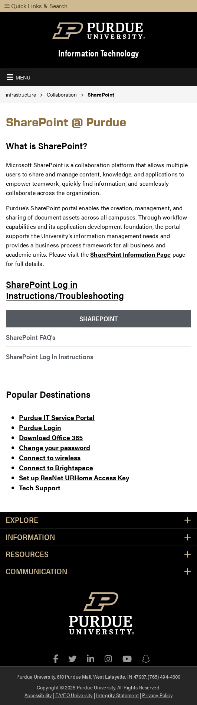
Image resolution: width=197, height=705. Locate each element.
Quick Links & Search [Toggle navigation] (36, 5)
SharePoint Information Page (130, 254)
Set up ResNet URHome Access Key (74, 477)
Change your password (54, 447)
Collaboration (62, 94)
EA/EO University (74, 695)
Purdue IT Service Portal (57, 417)
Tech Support (39, 487)
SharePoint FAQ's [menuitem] (30, 337)
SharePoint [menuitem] (98, 318)
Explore (22, 520)
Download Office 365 (51, 437)
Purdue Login (40, 427)
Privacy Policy (157, 695)
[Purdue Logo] (98, 30)
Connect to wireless (50, 457)
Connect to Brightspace (56, 467)
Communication (36, 571)
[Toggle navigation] (17, 77)
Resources (27, 554)
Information (30, 537)
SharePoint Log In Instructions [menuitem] (49, 356)
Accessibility (38, 695)
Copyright (48, 687)
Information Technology (98, 53)
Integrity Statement (117, 695)
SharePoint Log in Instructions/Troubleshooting (65, 289)
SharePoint (101, 94)
